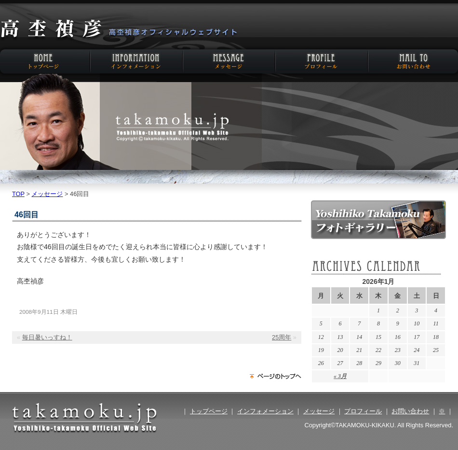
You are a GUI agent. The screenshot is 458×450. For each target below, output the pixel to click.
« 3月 (340, 376)
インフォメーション (137, 61)
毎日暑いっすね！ (47, 337)
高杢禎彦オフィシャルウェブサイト (118, 29)
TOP (18, 193)
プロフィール (320, 61)
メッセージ (229, 61)
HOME (46, 61)
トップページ (209, 411)
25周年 (281, 337)
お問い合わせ (412, 61)
